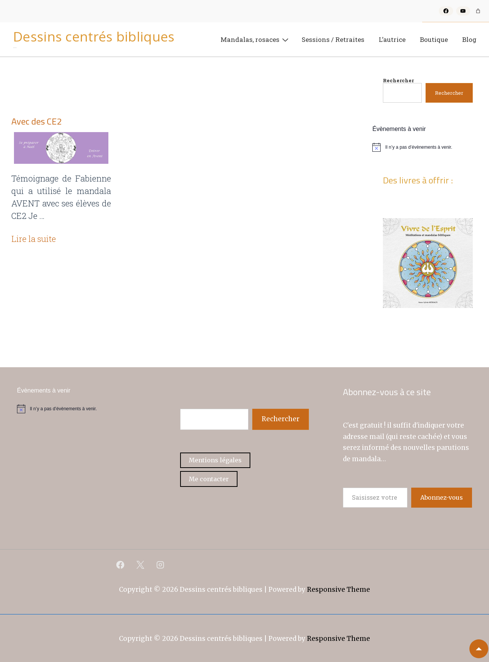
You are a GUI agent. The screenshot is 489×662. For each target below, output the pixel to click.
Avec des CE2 (36, 121)
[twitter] (140, 565)
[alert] (427, 147)
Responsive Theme (338, 589)
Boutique (434, 39)
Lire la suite (33, 238)
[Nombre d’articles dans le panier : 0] (478, 11)
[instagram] (160, 565)
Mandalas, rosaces (255, 39)
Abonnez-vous (441, 497)
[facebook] (120, 565)
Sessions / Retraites (333, 39)
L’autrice (392, 39)
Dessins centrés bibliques (94, 36)
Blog (469, 39)
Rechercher (398, 80)
